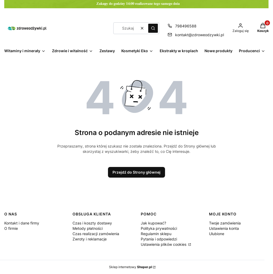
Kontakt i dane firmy (21, 223)
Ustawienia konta (224, 228)
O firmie (11, 228)
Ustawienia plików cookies (164, 244)
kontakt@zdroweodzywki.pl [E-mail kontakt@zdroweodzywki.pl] (199, 34)
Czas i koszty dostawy (92, 223)
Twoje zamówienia (225, 223)
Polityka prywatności (159, 228)
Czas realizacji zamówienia (96, 233)
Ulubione (216, 233)
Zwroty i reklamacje (90, 239)
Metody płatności (88, 228)
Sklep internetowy (130, 267)
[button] (153, 28)
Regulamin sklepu (156, 233)
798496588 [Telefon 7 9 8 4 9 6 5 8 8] (185, 26)
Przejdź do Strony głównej (136, 172)
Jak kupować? (153, 223)
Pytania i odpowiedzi (159, 239)
